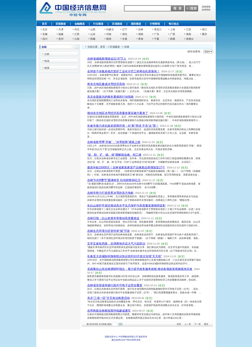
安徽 (44, 34)
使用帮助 (206, 10)
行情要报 (155, 23)
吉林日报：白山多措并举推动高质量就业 (113, 218)
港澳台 (190, 38)
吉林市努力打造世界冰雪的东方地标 (110, 192)
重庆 (204, 34)
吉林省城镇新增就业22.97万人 (106, 58)
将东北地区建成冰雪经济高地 (106, 84)
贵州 (60, 38)
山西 (92, 29)
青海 (140, 38)
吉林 (140, 29)
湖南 (140, 34)
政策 (46, 67)
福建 (60, 34)
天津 (60, 29)
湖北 (124, 34)
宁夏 (156, 38)
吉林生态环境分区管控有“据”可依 (108, 230)
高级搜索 (206, 6)
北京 (44, 29)
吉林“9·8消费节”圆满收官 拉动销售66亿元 (114, 180)
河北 (76, 29)
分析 (46, 54)
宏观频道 (61, 23)
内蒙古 (110, 29)
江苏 (188, 29)
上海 (172, 29)
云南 (76, 38)
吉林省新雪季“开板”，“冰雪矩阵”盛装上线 (113, 142)
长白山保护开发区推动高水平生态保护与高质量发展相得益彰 (126, 205)
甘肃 (124, 38)
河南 (108, 34)
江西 (76, 34)
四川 (44, 38)
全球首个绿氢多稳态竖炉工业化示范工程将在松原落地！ (123, 71)
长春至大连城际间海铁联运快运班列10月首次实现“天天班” (124, 256)
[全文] (145, 58)
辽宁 (124, 29)
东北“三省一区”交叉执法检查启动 (108, 298)
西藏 (92, 38)
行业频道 (98, 23)
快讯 (46, 60)
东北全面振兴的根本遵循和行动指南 (110, 96)
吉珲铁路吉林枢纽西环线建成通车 (109, 310)
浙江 (204, 29)
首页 (44, 23)
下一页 (197, 324)
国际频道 (136, 23)
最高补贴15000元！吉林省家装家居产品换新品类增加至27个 (126, 167)
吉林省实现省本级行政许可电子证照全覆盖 (114, 285)
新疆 (172, 38)
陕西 (108, 38)
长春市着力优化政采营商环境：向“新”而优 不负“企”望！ (123, 125)
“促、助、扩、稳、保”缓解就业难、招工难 (114, 154)
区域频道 (117, 23)
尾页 (206, 324)
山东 (92, 34)
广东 (156, 34)
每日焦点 (174, 23)
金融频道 (80, 23)
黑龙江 (158, 29)
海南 (188, 34)
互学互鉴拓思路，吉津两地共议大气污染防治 (116, 243)
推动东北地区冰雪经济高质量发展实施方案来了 (117, 113)
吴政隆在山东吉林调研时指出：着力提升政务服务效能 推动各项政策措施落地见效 (139, 268)
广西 (172, 34)
